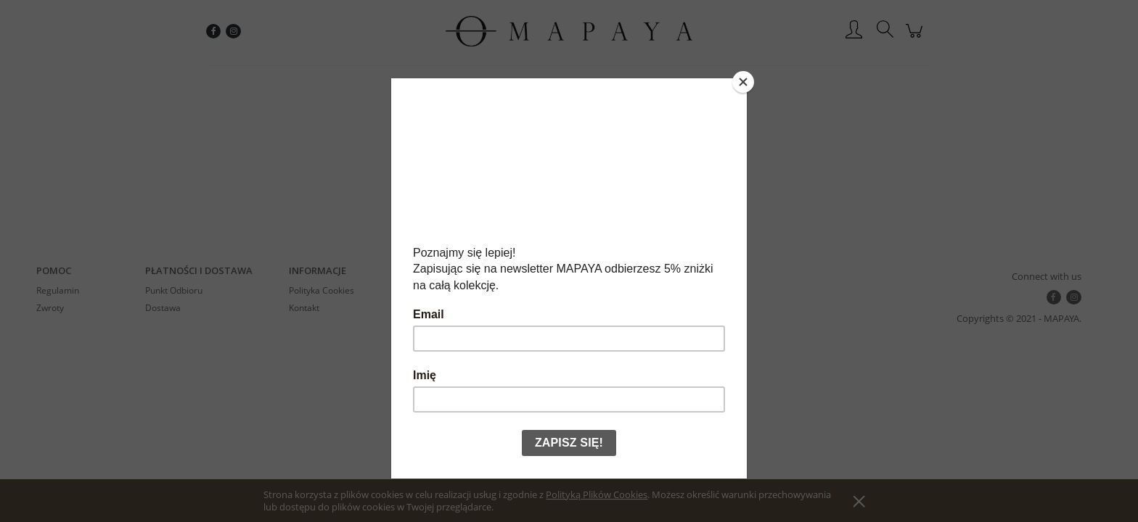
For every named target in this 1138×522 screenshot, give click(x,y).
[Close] (743, 82)
